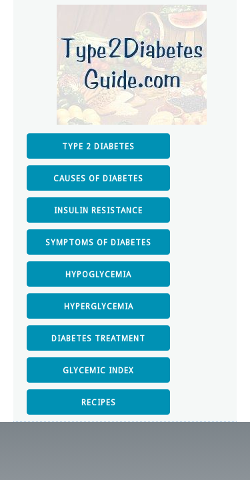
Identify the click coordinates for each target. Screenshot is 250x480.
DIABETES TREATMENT (98, 338)
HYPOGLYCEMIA (98, 274)
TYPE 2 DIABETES (98, 146)
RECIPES (98, 402)
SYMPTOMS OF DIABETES (98, 242)
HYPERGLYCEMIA (98, 306)
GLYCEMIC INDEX (98, 370)
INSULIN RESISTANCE (98, 210)
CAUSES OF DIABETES (98, 178)
